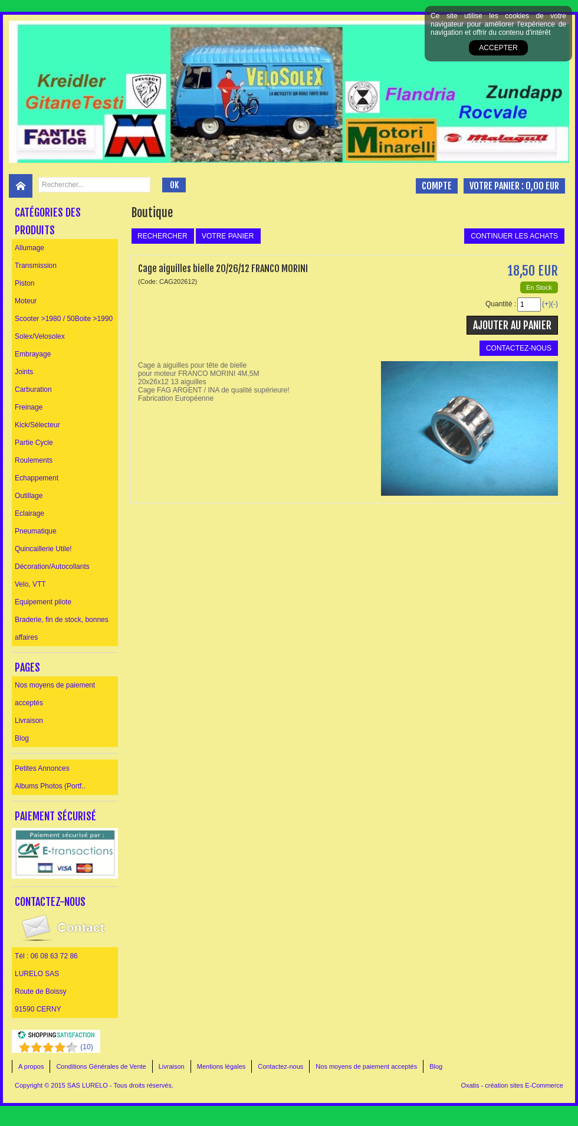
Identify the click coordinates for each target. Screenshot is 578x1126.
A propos (31, 1066)
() (86, 1047)
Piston (24, 283)
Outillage (28, 496)
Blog (22, 738)
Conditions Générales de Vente (101, 1066)
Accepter (498, 48)
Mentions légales (221, 1066)
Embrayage (33, 354)
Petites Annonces (42, 768)
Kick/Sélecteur (37, 425)
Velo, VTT (30, 584)
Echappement (36, 478)
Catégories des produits (48, 221)
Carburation (33, 389)
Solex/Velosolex (40, 336)
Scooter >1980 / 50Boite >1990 (64, 319)
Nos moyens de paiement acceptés (55, 694)
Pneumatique (36, 531)
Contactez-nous (280, 1066)
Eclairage (29, 513)
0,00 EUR (542, 186)
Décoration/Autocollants (52, 566)
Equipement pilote (43, 602)
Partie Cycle (34, 442)
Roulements (33, 460)
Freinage (28, 407)
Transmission (36, 265)
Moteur (26, 301)
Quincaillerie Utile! (43, 549)
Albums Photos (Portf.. (50, 786)
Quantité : (500, 304)
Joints (24, 372)
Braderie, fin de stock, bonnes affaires (62, 628)
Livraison (29, 720)
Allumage (29, 248)
